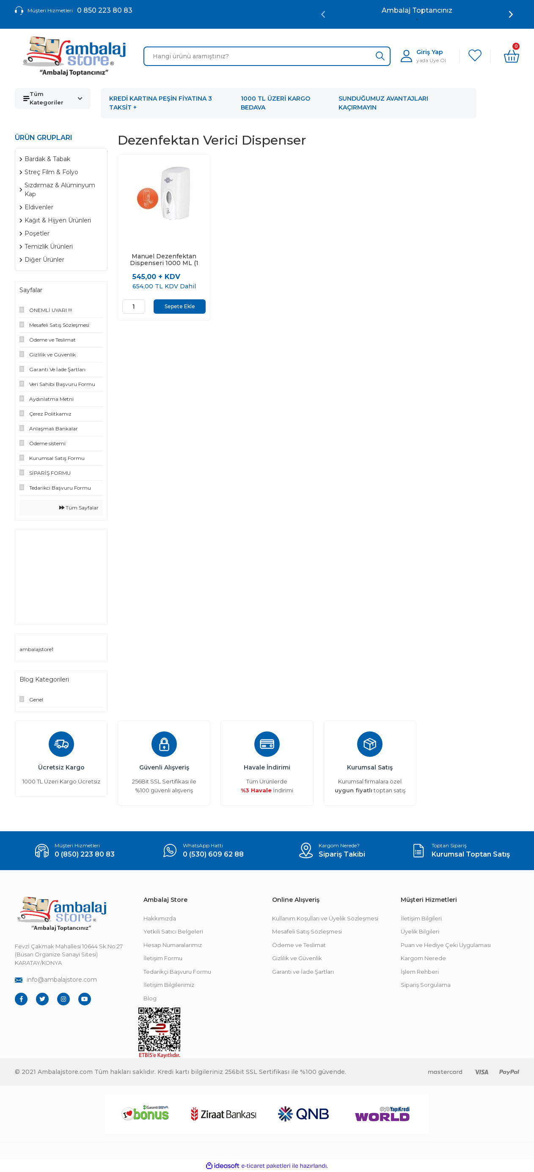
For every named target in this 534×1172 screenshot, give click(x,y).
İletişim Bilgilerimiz (168, 984)
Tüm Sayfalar (79, 507)
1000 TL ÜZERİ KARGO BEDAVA (275, 103)
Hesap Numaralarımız (172, 945)
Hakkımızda (159, 918)
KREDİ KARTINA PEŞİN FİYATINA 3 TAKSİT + (160, 103)
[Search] (267, 56)
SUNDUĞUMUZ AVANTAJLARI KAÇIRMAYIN (383, 103)
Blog (150, 998)
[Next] (511, 14)
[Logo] (74, 56)
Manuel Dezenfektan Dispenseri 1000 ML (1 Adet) (164, 259)
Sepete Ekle (180, 306)
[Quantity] (134, 306)
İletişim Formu (162, 958)
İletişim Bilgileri (421, 918)
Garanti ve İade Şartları (303, 971)
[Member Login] (423, 56)
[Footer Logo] (61, 913)
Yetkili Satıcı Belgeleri (173, 931)
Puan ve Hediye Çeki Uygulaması (446, 945)
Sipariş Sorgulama (426, 984)
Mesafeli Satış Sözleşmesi (307, 931)
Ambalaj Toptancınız (417, 10)
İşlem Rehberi (420, 971)
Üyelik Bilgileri (420, 931)
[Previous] (323, 14)
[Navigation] (53, 98)
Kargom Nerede (423, 958)
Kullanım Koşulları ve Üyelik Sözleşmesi (325, 918)
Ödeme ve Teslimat (299, 945)
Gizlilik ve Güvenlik (297, 958)
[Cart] (511, 56)
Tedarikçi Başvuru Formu (177, 971)
